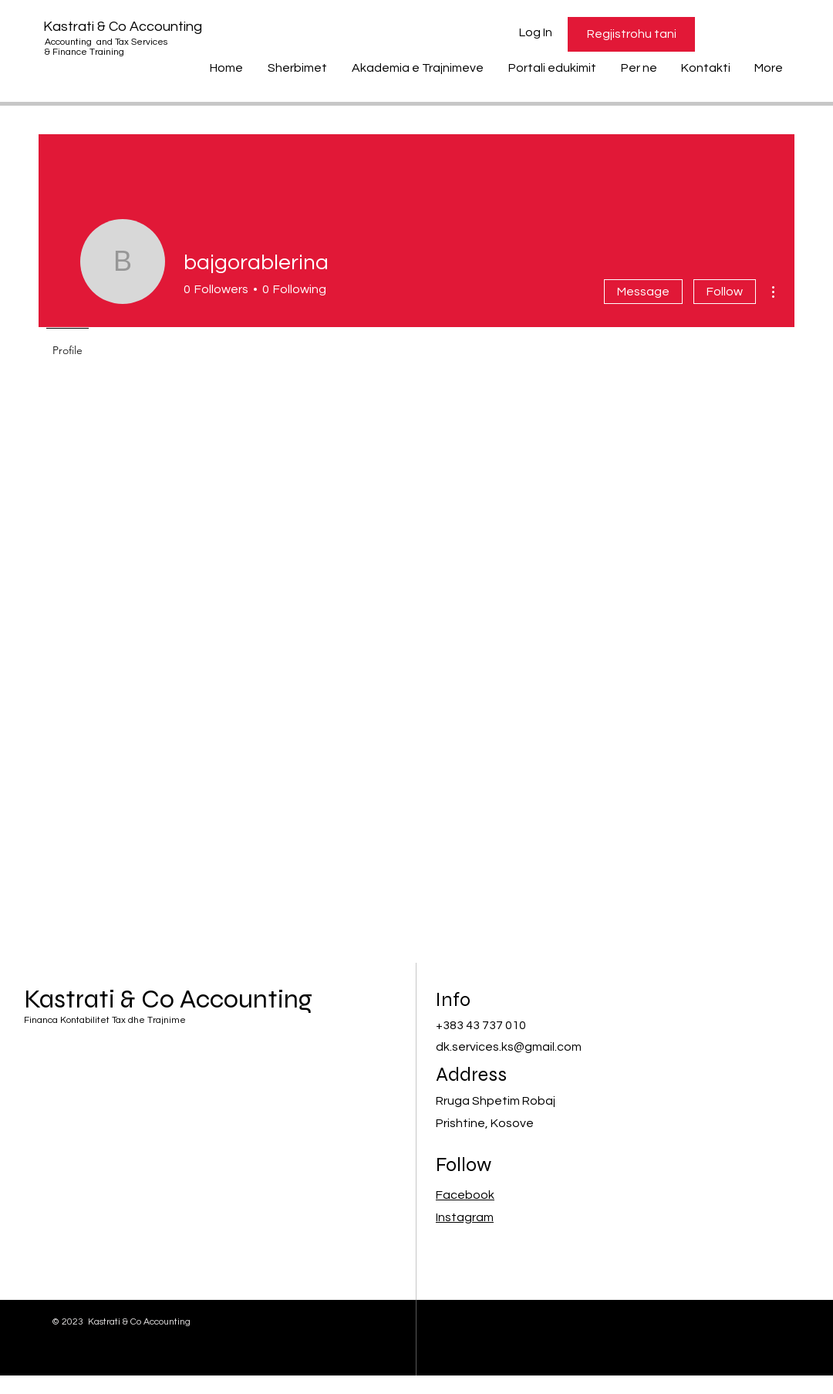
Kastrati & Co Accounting (122, 26)
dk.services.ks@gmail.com (509, 1047)
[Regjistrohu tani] (631, 34)
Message (643, 291)
